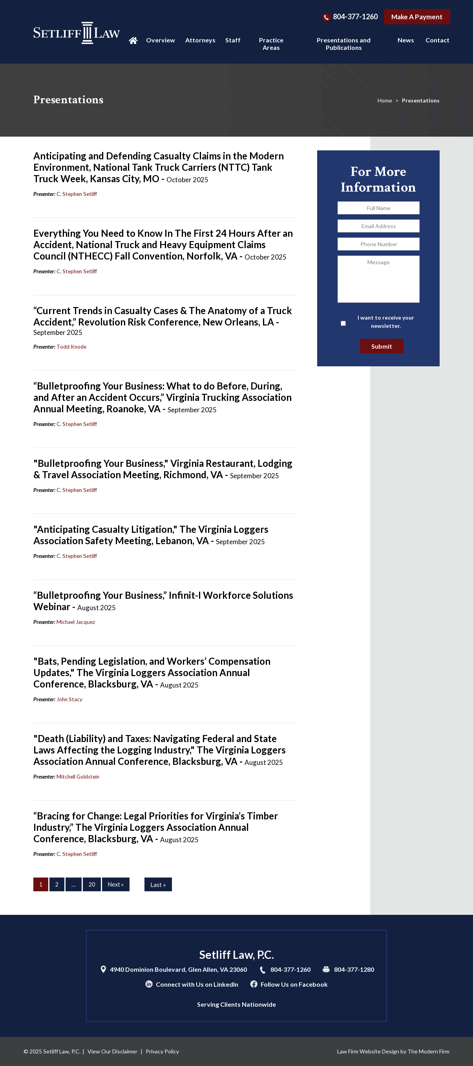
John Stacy (69, 699)
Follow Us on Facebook (294, 984)
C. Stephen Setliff (77, 194)
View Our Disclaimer (112, 1051)
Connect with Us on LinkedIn (197, 984)
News (405, 40)
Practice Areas (271, 43)
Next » (116, 884)
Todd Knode (71, 347)
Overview (159, 40)
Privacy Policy (162, 1051)
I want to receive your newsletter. (386, 321)
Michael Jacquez (76, 622)
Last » (158, 884)
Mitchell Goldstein (78, 776)
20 (92, 884)
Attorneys (198, 40)
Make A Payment (417, 17)
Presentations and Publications (344, 43)
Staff (232, 40)
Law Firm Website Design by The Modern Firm (393, 1051)
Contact (436, 40)
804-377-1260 (355, 16)
